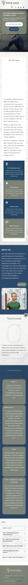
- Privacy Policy (13, 577)
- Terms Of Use (20, 577)
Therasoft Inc (19, 581)
